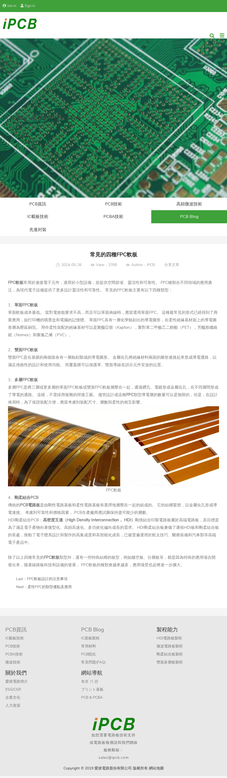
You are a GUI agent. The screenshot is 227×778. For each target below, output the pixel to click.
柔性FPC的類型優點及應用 (49, 588)
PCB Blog (189, 218)
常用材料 (88, 648)
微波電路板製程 (170, 648)
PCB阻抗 (88, 656)
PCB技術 (113, 204)
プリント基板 (92, 691)
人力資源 (12, 707)
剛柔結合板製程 (170, 656)
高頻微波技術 (189, 204)
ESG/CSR (13, 691)
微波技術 (12, 664)
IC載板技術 (37, 218)
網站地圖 (156, 770)
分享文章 (171, 266)
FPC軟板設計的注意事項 (47, 580)
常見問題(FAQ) (93, 664)
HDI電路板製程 (169, 640)
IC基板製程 (90, 640)
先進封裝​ (37, 231)
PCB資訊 (37, 204)
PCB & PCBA (92, 699)
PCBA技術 (113, 218)
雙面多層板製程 (170, 664)
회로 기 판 (89, 683)
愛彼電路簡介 (16, 683)
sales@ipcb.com (113, 759)
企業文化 (12, 699)
